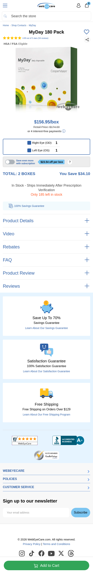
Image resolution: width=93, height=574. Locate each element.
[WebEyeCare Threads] (71, 553)
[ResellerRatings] (46, 455)
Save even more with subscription (25, 162)
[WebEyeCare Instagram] (22, 553)
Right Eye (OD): (42, 142)
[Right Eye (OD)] (60, 143)
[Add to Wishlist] (86, 32)
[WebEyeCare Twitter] (61, 553)
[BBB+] (68, 440)
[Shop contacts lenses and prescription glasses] (46, 6)
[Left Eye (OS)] (60, 150)
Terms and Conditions (56, 544)
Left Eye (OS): (41, 150)
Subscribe (80, 512)
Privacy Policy (31, 544)
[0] (86, 6)
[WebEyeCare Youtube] (51, 553)
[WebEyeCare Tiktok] (31, 553)
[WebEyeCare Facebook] (41, 553)
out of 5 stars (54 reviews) (35, 38)
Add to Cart (46, 565)
